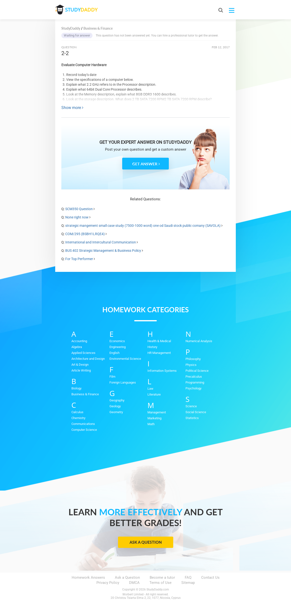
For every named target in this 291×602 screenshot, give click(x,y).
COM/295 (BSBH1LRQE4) (85, 234)
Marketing (154, 418)
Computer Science (84, 430)
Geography (116, 400)
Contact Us (210, 577)
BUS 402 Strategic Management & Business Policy (103, 251)
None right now (77, 217)
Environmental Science (125, 359)
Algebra (76, 347)
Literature (154, 394)
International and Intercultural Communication (100, 242)
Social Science (195, 412)
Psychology (193, 388)
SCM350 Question (79, 209)
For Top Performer (79, 259)
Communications (83, 424)
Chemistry (78, 418)
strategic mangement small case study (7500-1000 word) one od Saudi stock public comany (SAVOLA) (143, 226)
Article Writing (81, 370)
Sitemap (188, 582)
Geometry (116, 412)
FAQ (188, 577)
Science (191, 406)
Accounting (79, 341)
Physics (191, 365)
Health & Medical (159, 341)
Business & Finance (85, 394)
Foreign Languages (122, 382)
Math (151, 424)
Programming (194, 382)
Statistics (192, 418)
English (114, 353)
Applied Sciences (83, 353)
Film (112, 376)
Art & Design (80, 364)
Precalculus (193, 376)
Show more (72, 107)
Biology (76, 388)
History (152, 347)
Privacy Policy (107, 582)
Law (150, 388)
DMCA (134, 582)
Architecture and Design (88, 359)
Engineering (117, 347)
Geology (115, 406)
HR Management (159, 353)
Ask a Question (146, 542)
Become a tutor (162, 577)
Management (156, 412)
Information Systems (162, 371)
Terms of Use (160, 582)
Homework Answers (88, 577)
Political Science (197, 371)
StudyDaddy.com (157, 589)
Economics (117, 341)
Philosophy (193, 359)
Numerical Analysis (198, 341)
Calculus (77, 412)
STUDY (81, 9)
